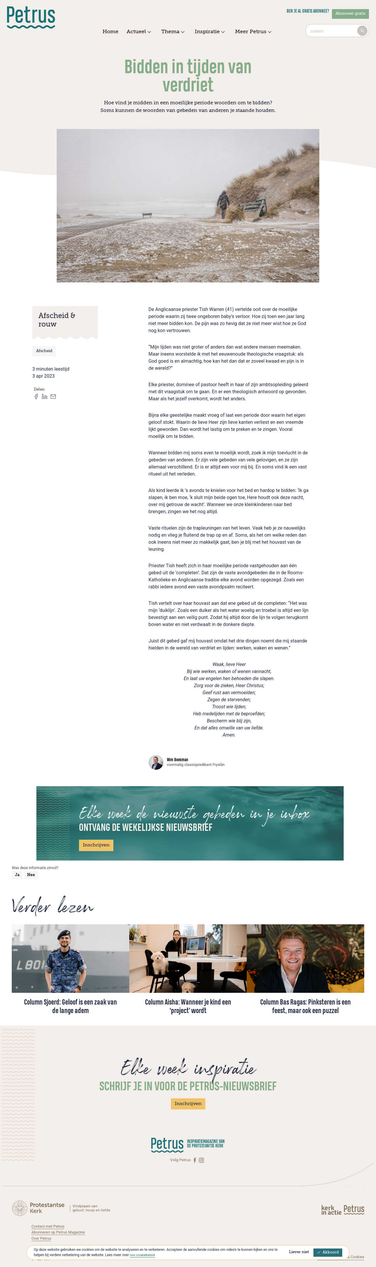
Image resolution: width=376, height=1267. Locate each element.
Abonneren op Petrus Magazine (59, 1231)
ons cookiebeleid (143, 1255)
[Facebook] (195, 1159)
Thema (172, 32)
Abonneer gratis (350, 14)
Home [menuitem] (110, 31)
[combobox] (337, 30)
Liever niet (299, 1252)
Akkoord (328, 1252)
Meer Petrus (252, 32)
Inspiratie (209, 32)
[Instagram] (201, 1159)
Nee (31, 875)
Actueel (138, 32)
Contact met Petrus (48, 1226)
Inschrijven (96, 845)
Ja (17, 875)
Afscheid (44, 351)
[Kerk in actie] (332, 1209)
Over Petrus (41, 1238)
